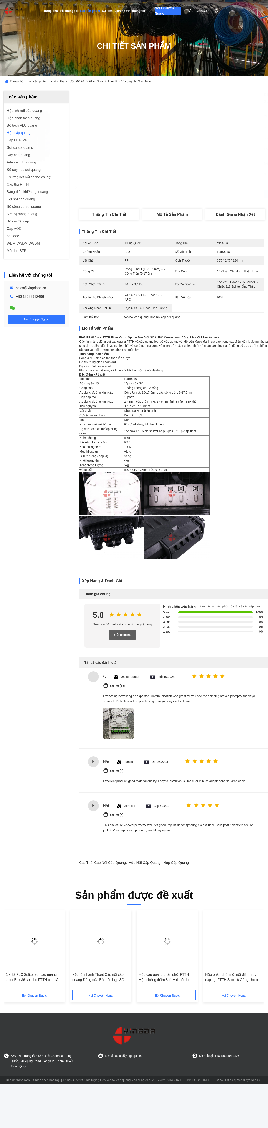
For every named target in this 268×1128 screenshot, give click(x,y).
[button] (21, 951)
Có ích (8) (117, 771)
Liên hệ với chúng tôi (129, 11)
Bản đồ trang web (18, 1080)
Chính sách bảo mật (46, 1080)
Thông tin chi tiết (109, 214)
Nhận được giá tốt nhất (194, 194)
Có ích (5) (116, 815)
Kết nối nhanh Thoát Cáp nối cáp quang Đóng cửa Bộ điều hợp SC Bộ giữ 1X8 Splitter (98, 978)
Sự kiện (107, 11)
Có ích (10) (117, 686)
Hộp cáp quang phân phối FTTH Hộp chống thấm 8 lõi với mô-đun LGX (164, 978)
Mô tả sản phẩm (172, 214)
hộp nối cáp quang (144, 863)
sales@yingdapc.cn (31, 288)
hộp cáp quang (176, 863)
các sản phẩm (90, 11)
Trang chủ (50, 11)
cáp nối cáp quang (110, 863)
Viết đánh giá (122, 634)
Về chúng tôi (69, 11)
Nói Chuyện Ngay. (164, 11)
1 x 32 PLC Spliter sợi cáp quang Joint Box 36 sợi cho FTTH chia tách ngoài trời (34, 978)
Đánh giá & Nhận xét (235, 214)
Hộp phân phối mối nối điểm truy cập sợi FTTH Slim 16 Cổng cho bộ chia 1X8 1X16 (232, 978)
